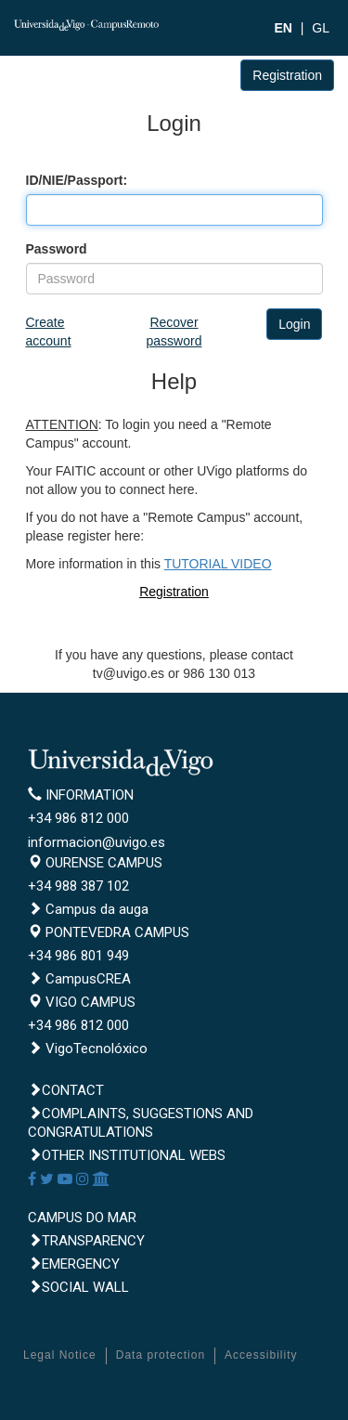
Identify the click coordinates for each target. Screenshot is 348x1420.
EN (282, 27)
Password (56, 248)
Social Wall (78, 1287)
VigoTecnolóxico (88, 1048)
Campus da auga (88, 909)
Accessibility (261, 1354)
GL (320, 27)
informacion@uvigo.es (96, 842)
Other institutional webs (127, 1155)
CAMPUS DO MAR (82, 1217)
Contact (66, 1090)
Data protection (160, 1354)
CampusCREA (79, 979)
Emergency (74, 1264)
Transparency (86, 1240)
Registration (287, 75)
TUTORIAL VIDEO (218, 563)
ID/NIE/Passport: (77, 180)
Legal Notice (60, 1354)
